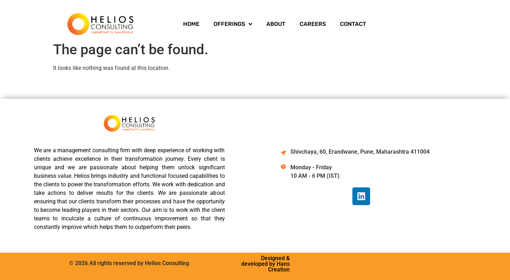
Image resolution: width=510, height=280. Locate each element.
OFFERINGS (233, 24)
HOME (191, 24)
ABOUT (275, 24)
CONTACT (353, 24)
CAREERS (313, 24)
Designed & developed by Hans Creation (265, 264)
